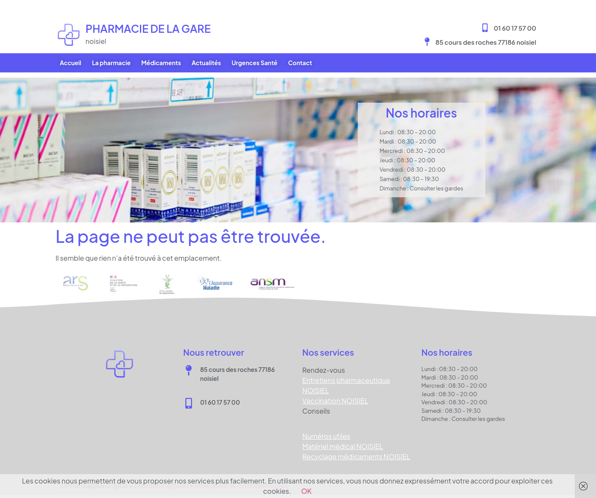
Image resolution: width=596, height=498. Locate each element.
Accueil (71, 62)
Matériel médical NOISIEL (342, 441)
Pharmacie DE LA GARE (148, 28)
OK (306, 490)
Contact (300, 62)
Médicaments (161, 62)
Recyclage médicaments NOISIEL (356, 451)
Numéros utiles (326, 430)
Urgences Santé (254, 62)
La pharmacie (111, 62)
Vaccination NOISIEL (335, 395)
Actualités (206, 62)
